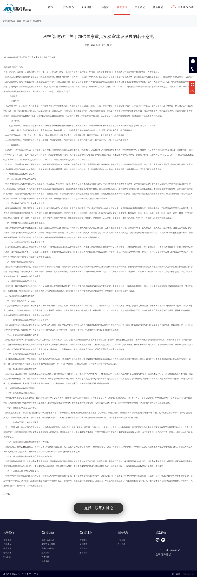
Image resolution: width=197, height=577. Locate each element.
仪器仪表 (45, 561)
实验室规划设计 (48, 544)
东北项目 (83, 544)
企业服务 (86, 7)
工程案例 (104, 7)
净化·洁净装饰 (47, 548)
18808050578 (185, 7)
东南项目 (83, 553)
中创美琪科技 (188, 574)
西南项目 (83, 540)
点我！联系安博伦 (98, 508)
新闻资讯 (122, 7)
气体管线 (45, 557)
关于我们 (140, 7)
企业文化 (7, 548)
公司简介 (7, 544)
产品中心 (68, 7)
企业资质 (7, 540)
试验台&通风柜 (48, 540)
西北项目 (83, 548)
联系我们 (158, 7)
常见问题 (7, 557)
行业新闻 (37, 21)
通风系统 (45, 553)
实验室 (35, 57)
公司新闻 (121, 540)
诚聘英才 (7, 553)
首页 (19, 21)
